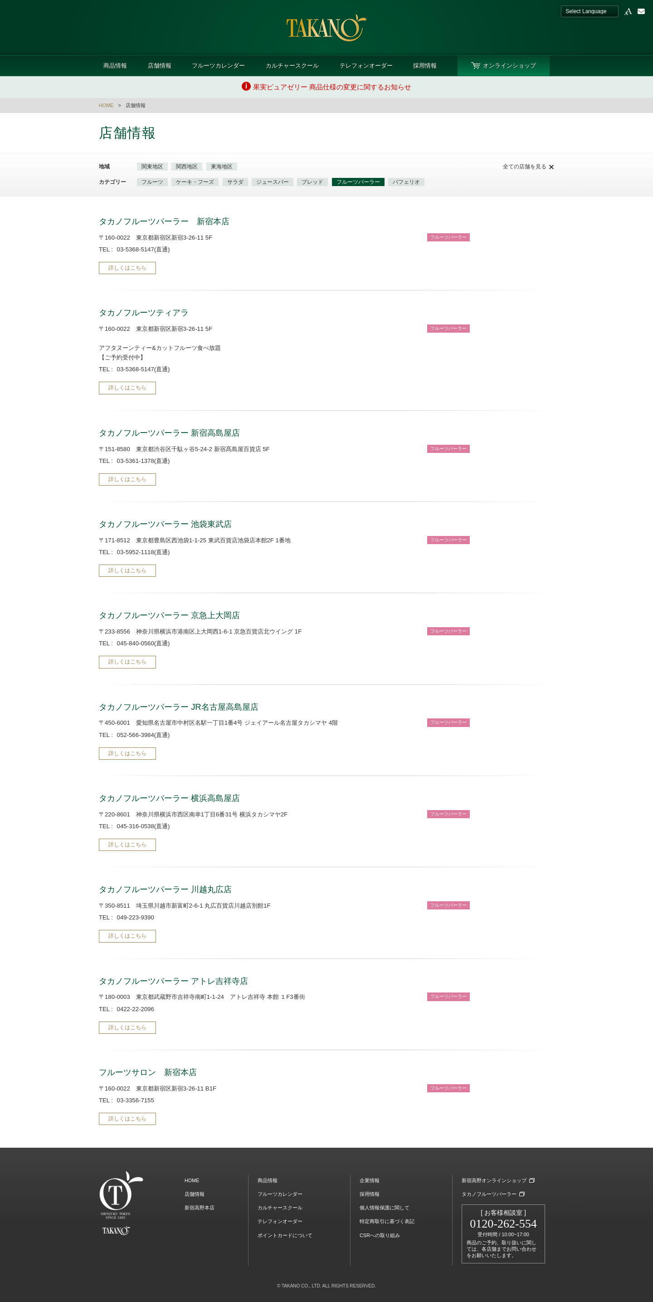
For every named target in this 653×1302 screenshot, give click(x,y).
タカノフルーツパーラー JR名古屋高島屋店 (178, 707)
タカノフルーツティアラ (144, 312)
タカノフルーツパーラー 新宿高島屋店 (169, 432)
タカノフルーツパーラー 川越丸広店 (165, 889)
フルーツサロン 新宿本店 (148, 1072)
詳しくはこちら (127, 268)
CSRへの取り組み (380, 1235)
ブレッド (312, 182)
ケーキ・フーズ (195, 182)
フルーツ (152, 182)
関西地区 (187, 166)
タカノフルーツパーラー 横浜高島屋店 (169, 798)
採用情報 (425, 65)
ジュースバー (272, 182)
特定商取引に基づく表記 (387, 1221)
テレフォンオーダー (366, 65)
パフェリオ (406, 182)
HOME (106, 105)
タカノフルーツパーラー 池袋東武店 (165, 524)
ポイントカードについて (285, 1235)
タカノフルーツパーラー (489, 1194)
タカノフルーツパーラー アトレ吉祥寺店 (173, 981)
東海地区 (222, 166)
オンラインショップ (509, 65)
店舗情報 (159, 65)
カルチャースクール (292, 65)
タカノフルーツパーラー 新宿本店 (164, 221)
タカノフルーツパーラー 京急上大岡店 (169, 615)
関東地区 (152, 166)
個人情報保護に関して (384, 1207)
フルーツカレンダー (218, 65)
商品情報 (115, 65)
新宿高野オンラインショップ (494, 1180)
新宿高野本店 (199, 1207)
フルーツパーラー (358, 182)
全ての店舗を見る (524, 166)
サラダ (235, 182)
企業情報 (370, 1180)
